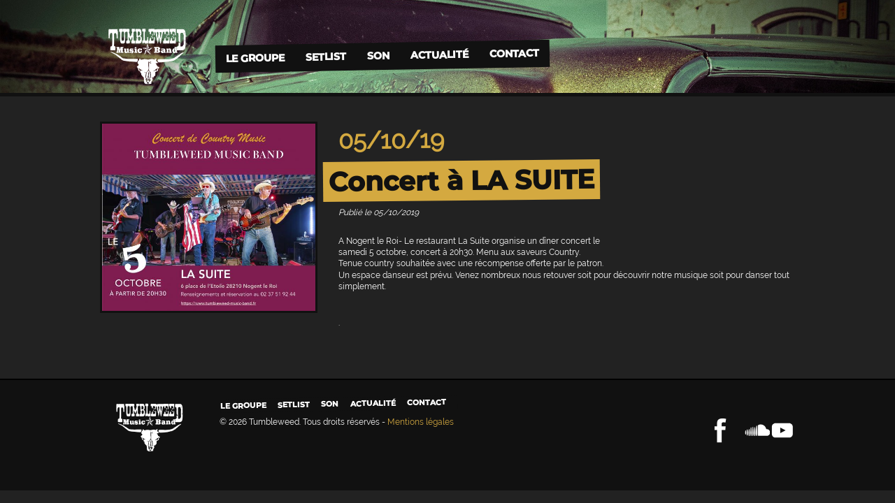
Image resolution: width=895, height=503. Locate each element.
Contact (513, 53)
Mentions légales (420, 422)
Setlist (325, 57)
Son (377, 55)
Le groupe (254, 57)
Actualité (439, 54)
